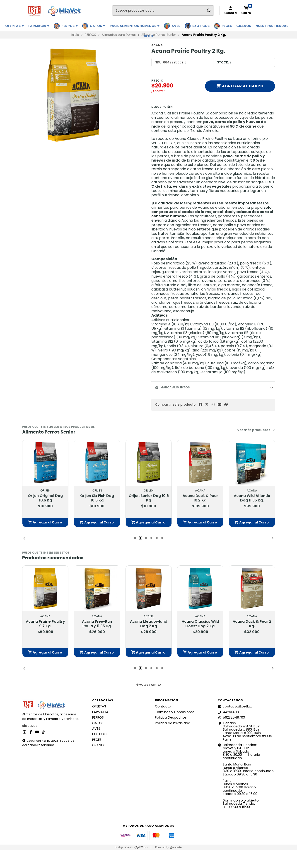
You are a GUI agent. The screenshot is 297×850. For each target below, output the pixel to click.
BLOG (148, 36)
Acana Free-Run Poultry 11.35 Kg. (97, 623)
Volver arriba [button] (148, 684)
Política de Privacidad (172, 723)
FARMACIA (38, 26)
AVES (175, 26)
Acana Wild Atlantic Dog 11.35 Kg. (252, 497)
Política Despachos (171, 717)
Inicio (75, 35)
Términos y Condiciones (175, 712)
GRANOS (243, 26)
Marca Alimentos (172, 387)
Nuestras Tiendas (272, 26)
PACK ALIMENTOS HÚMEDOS (134, 26)
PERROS (69, 26)
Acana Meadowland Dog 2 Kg (148, 623)
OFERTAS (14, 26)
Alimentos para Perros (119, 35)
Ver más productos (256, 429)
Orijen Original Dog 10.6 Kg (45, 497)
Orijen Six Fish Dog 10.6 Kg (97, 497)
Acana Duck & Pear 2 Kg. (251, 623)
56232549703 (231, 717)
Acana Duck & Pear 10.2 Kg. (200, 497)
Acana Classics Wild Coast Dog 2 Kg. (200, 623)
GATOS (97, 26)
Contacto (163, 706)
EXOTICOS (201, 26)
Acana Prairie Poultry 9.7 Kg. (45, 623)
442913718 (228, 712)
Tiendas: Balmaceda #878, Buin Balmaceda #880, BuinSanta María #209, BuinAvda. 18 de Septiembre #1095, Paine (245, 731)
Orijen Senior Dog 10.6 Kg (148, 497)
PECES (227, 26)
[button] (226, 405)
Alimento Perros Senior (158, 35)
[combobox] (163, 10)
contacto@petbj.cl (236, 706)
